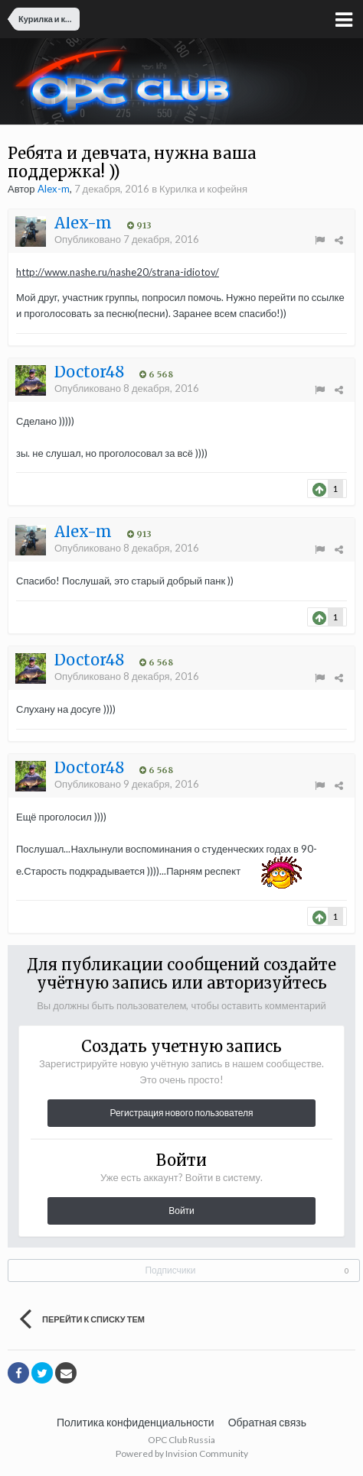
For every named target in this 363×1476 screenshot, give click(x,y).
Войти (181, 1210)
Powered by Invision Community (182, 1453)
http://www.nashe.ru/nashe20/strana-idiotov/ (117, 272)
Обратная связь (267, 1422)
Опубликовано (126, 239)
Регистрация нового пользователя (181, 1112)
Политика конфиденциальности (135, 1422)
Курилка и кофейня (203, 189)
